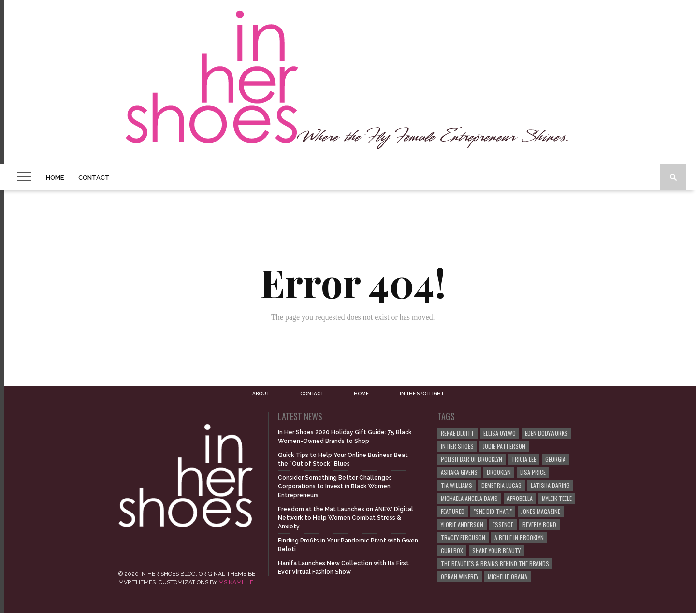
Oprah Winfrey (459, 576)
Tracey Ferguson (463, 537)
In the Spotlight (422, 393)
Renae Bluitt (457, 433)
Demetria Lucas (501, 485)
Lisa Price (533, 472)
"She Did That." (493, 511)
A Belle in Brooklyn (519, 537)
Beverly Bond (539, 524)
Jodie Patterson (504, 446)
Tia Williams (456, 485)
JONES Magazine (540, 511)
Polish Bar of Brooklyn (471, 459)
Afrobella (520, 498)
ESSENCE (503, 524)
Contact (94, 177)
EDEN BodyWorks (546, 433)
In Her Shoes (457, 446)
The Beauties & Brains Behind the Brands (495, 563)
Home (55, 177)
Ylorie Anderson (462, 524)
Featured (452, 511)
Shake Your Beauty (496, 550)
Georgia (555, 459)
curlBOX (452, 550)
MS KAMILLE (235, 582)
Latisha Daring (550, 485)
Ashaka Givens (459, 472)
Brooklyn (499, 472)
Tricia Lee (523, 459)
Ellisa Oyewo (499, 433)
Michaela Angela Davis (469, 498)
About (260, 393)
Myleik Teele (557, 498)
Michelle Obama (507, 576)
